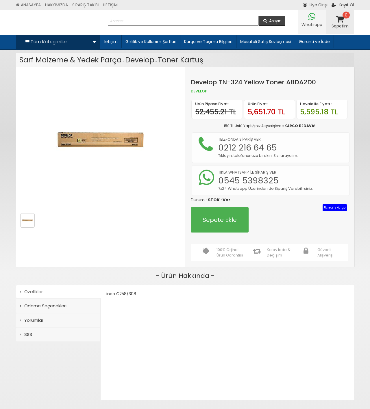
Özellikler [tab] (31, 292)
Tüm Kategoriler (60, 41)
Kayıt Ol (343, 5)
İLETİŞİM (110, 5)
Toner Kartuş (180, 60)
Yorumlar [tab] (31, 320)
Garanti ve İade (314, 41)
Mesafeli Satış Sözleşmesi (265, 41)
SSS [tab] (26, 334)
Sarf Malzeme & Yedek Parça (70, 60)
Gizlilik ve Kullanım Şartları (150, 41)
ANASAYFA (28, 5)
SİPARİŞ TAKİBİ (85, 5)
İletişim (110, 41)
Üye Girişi (315, 5)
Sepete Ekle (220, 220)
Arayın (272, 21)
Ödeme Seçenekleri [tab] (43, 306)
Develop (139, 60)
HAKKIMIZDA (56, 5)
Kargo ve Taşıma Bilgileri (208, 41)
